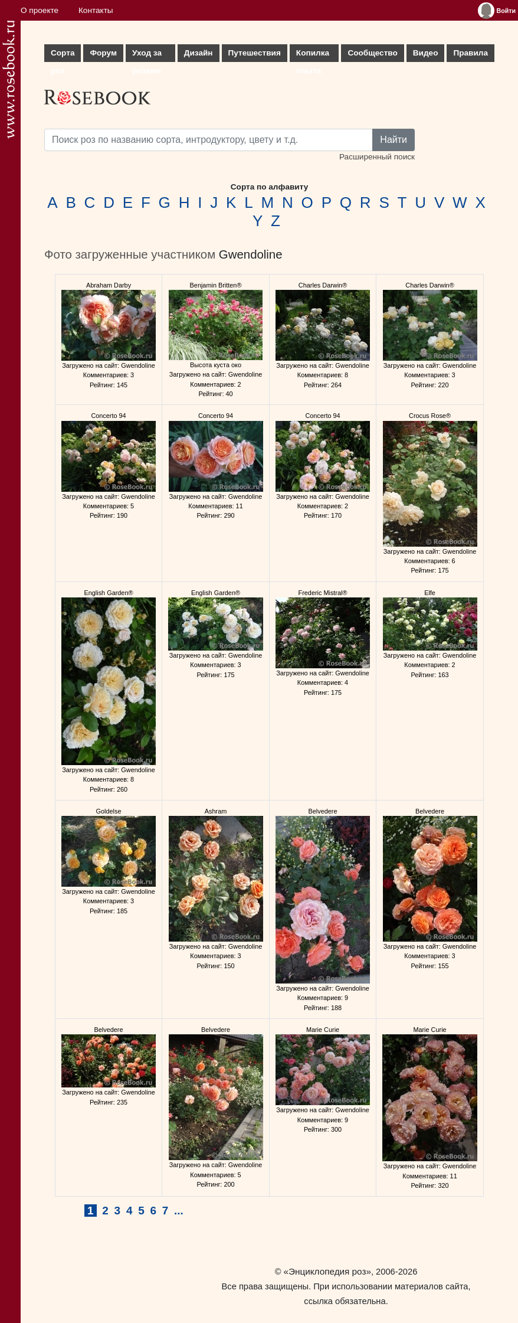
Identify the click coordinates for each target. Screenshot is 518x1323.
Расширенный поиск (377, 156)
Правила (470, 52)
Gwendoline (251, 254)
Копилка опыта (312, 55)
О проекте (39, 10)
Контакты (95, 10)
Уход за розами (147, 55)
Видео (425, 52)
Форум (103, 52)
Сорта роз (62, 55)
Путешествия (254, 52)
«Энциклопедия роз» (327, 1271)
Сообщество (372, 52)
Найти (393, 140)
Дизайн (198, 52)
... (178, 1210)
